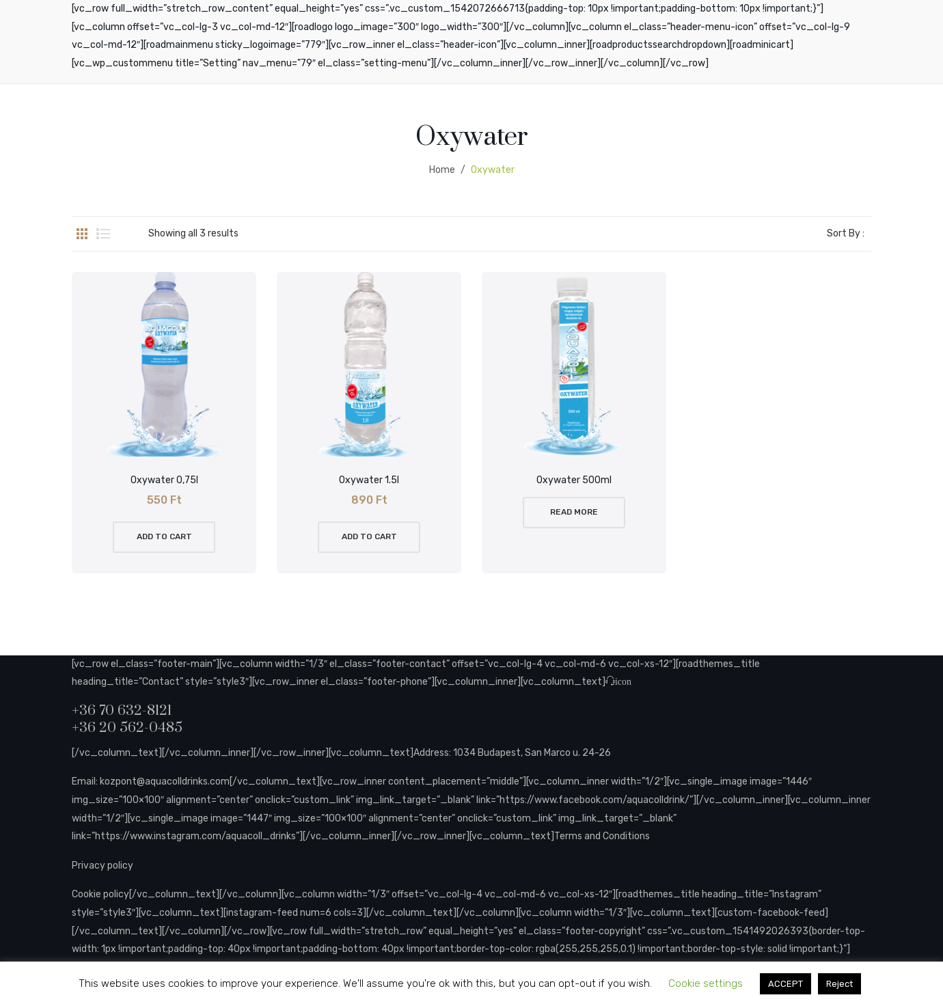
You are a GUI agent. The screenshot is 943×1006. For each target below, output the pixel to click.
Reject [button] (839, 984)
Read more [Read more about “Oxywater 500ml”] (574, 512)
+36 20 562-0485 (127, 728)
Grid (82, 233)
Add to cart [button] (164, 536)
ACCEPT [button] (785, 984)
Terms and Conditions (602, 836)
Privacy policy (102, 865)
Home (442, 170)
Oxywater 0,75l (164, 480)
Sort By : (845, 233)
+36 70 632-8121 (122, 711)
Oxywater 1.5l (369, 480)
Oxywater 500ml (574, 480)
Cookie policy (100, 894)
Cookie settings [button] (705, 983)
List (103, 233)
